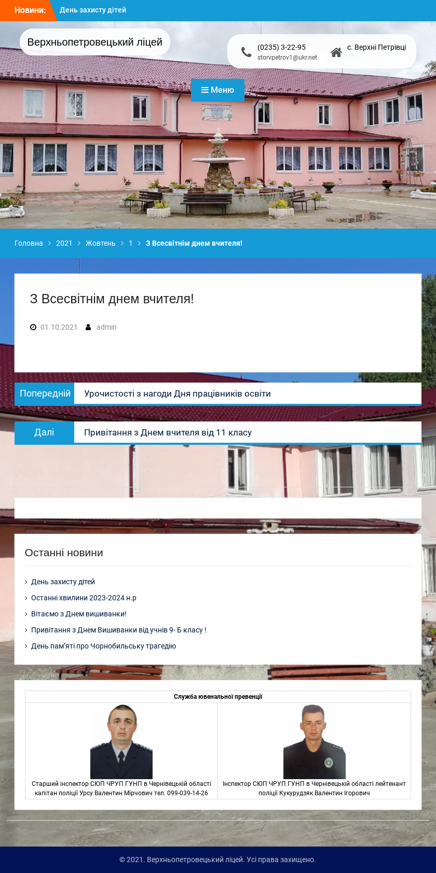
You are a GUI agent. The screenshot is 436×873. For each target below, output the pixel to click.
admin (107, 327)
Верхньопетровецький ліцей (95, 42)
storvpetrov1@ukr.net (287, 57)
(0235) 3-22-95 (281, 47)
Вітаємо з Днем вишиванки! (79, 614)
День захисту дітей (93, 10)
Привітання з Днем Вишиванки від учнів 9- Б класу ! (119, 630)
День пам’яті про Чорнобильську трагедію (103, 646)
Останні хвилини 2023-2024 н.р (84, 598)
